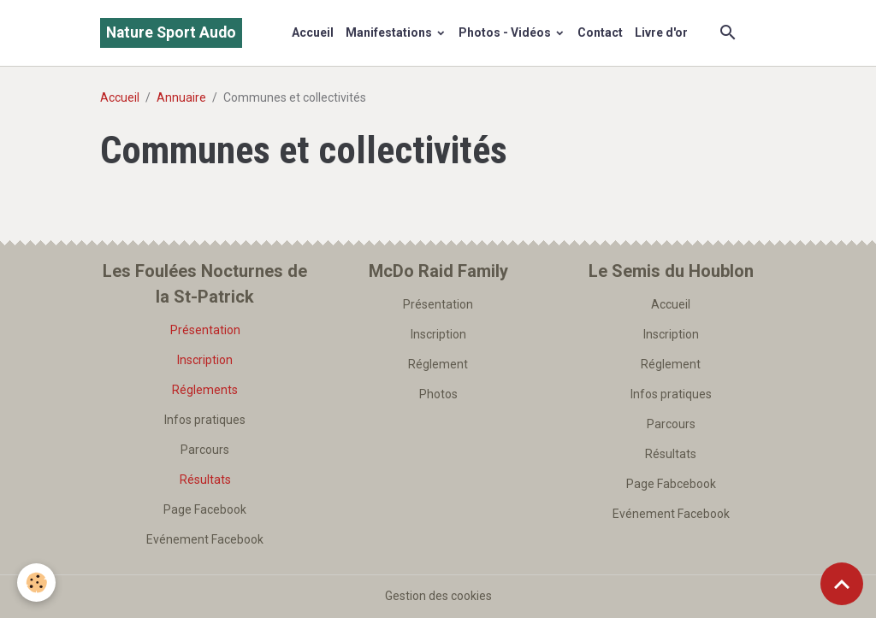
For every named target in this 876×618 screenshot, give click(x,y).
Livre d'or (661, 32)
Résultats (205, 479)
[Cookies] (36, 582)
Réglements (205, 390)
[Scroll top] (841, 583)
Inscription (205, 360)
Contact (600, 32)
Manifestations (390, 32)
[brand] (171, 33)
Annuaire (181, 97)
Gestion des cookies (438, 596)
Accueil (313, 32)
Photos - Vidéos (506, 32)
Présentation (205, 330)
